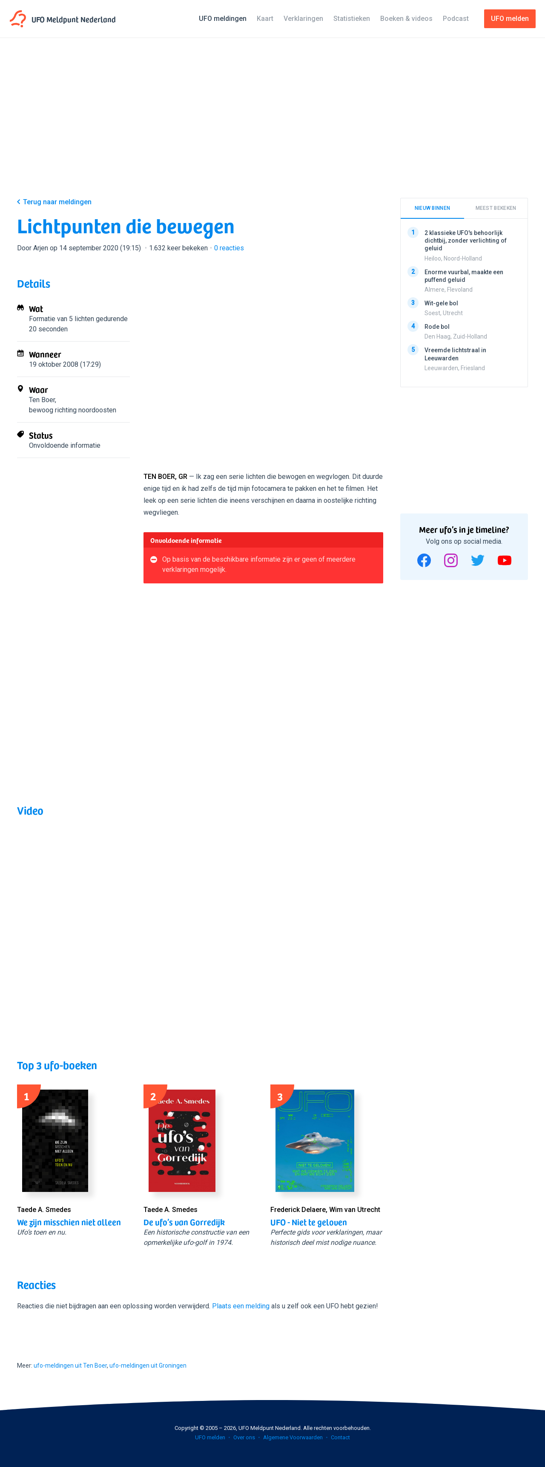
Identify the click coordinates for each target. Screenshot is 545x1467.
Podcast (456, 18)
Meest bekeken (496, 208)
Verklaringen (303, 18)
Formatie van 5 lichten (61, 319)
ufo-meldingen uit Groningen (147, 1365)
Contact (340, 1437)
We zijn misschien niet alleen (69, 1221)
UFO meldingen (223, 18)
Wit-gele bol (441, 303)
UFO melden (210, 1437)
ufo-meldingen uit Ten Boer (70, 1365)
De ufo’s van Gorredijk (184, 1221)
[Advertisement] (272, 124)
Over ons (244, 1437)
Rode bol (437, 326)
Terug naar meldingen (57, 202)
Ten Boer (42, 400)
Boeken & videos (406, 18)
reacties (229, 248)
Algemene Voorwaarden (293, 1437)
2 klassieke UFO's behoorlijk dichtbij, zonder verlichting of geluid (466, 240)
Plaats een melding (241, 1306)
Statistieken (351, 18)
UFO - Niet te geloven (308, 1221)
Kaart (265, 18)
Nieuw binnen (432, 208)
